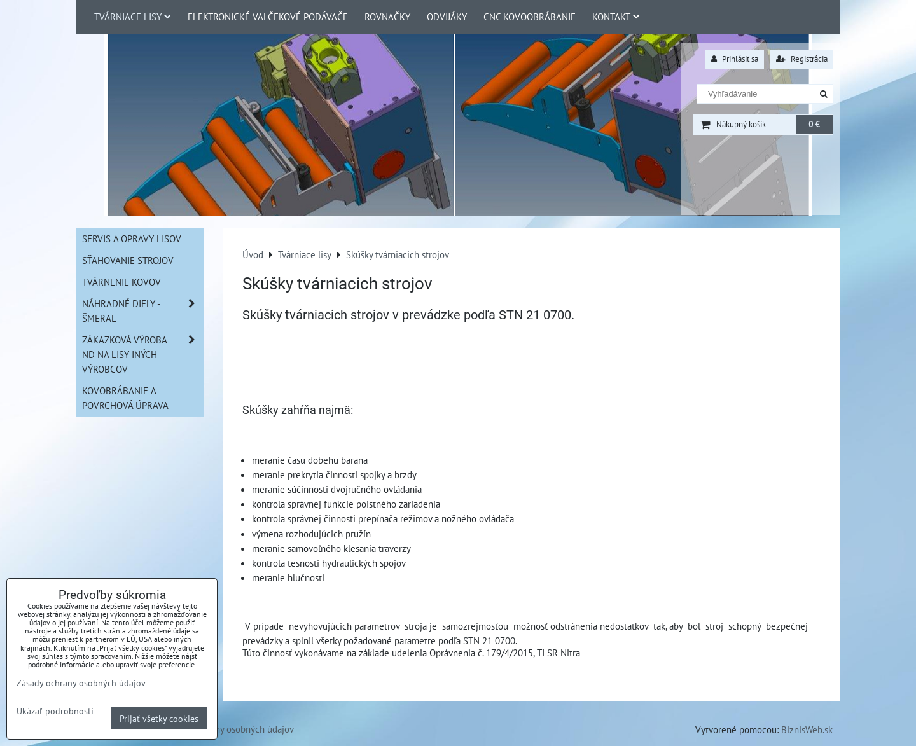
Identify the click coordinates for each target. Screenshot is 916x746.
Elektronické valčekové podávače (268, 16)
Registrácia (802, 58)
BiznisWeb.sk (807, 729)
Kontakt (616, 16)
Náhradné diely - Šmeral (142, 311)
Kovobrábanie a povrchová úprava (125, 397)
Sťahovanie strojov (128, 260)
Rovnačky (387, 16)
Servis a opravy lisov (131, 238)
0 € (814, 124)
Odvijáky (447, 16)
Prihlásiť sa (734, 58)
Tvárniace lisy (132, 16)
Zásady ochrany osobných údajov (228, 728)
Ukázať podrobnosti (55, 711)
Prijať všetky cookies (159, 718)
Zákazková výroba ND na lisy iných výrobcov (142, 354)
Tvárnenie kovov (121, 281)
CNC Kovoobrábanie (529, 16)
